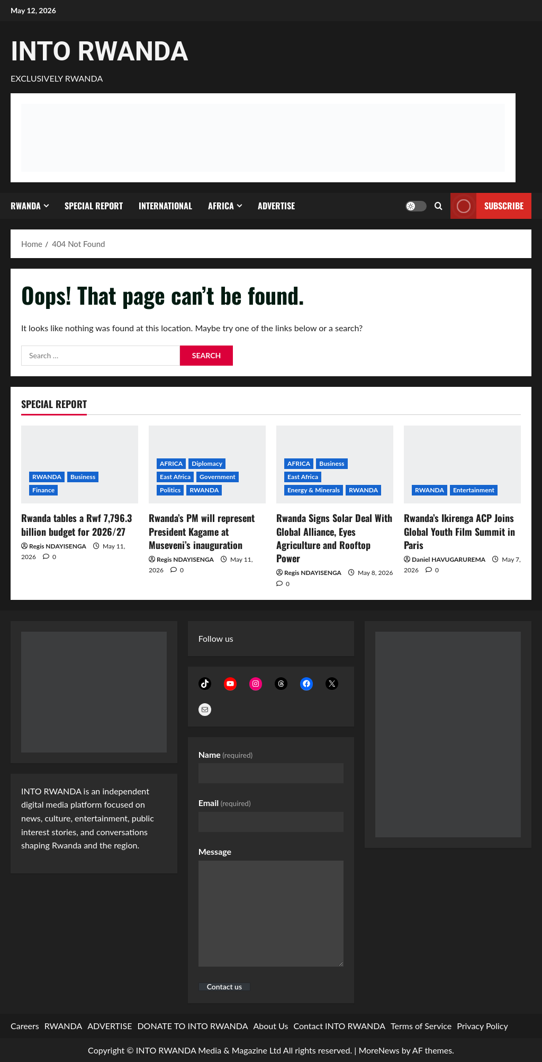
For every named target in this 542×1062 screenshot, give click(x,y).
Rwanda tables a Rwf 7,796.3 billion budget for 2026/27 (76, 524)
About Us (271, 1026)
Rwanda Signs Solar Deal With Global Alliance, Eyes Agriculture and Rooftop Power (334, 538)
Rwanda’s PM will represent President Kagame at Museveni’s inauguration (202, 531)
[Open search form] (438, 206)
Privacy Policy (482, 1026)
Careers (25, 1026)
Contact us (224, 987)
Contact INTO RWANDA (339, 1026)
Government (218, 477)
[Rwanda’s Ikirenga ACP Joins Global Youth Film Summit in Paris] (462, 464)
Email (224, 803)
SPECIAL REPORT (94, 205)
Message (214, 851)
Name (225, 754)
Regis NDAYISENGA (57, 546)
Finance (43, 490)
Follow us (215, 638)
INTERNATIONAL (165, 205)
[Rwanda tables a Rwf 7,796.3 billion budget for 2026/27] (79, 464)
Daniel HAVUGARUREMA (448, 559)
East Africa (175, 477)
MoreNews (378, 1050)
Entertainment (473, 490)
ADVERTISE (276, 205)
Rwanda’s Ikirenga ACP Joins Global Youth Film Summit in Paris (459, 531)
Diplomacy (207, 463)
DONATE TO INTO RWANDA (192, 1026)
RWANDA (26, 205)
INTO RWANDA (99, 51)
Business (82, 477)
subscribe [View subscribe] (486, 206)
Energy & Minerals (313, 490)
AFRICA (221, 205)
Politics (170, 490)
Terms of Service (421, 1026)
